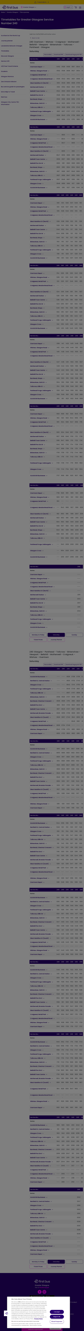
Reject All (56, 1317)
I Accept (57, 1312)
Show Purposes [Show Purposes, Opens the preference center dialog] (56, 1321)
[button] (7, 1313)
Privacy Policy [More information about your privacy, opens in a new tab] (38, 1318)
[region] (38, 1312)
